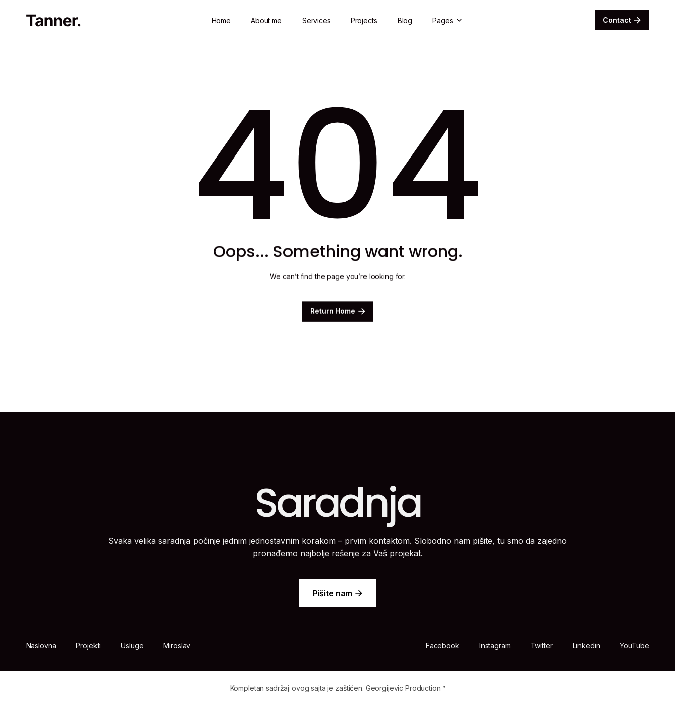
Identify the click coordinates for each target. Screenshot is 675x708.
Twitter (542, 645)
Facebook (442, 645)
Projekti (88, 645)
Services (316, 20)
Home (221, 20)
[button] (448, 20)
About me (266, 20)
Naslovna (41, 645)
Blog (405, 20)
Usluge (132, 645)
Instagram (495, 645)
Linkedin (586, 645)
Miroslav (176, 645)
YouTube (634, 645)
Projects (364, 20)
